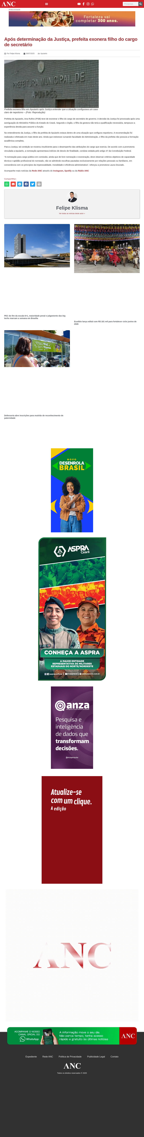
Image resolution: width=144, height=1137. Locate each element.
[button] (46, 4)
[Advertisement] (72, 490)
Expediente (31, 1056)
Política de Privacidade (70, 1056)
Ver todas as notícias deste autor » (72, 213)
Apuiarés (43, 53)
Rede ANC (47, 1056)
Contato (114, 1056)
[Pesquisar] (140, 4)
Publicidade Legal (96, 1056)
